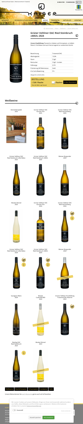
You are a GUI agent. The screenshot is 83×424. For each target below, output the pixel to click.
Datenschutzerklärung (34, 406)
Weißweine (63, 28)
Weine (56, 28)
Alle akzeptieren (48, 417)
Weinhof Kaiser (49, 28)
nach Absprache (27, 389)
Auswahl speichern (35, 417)
